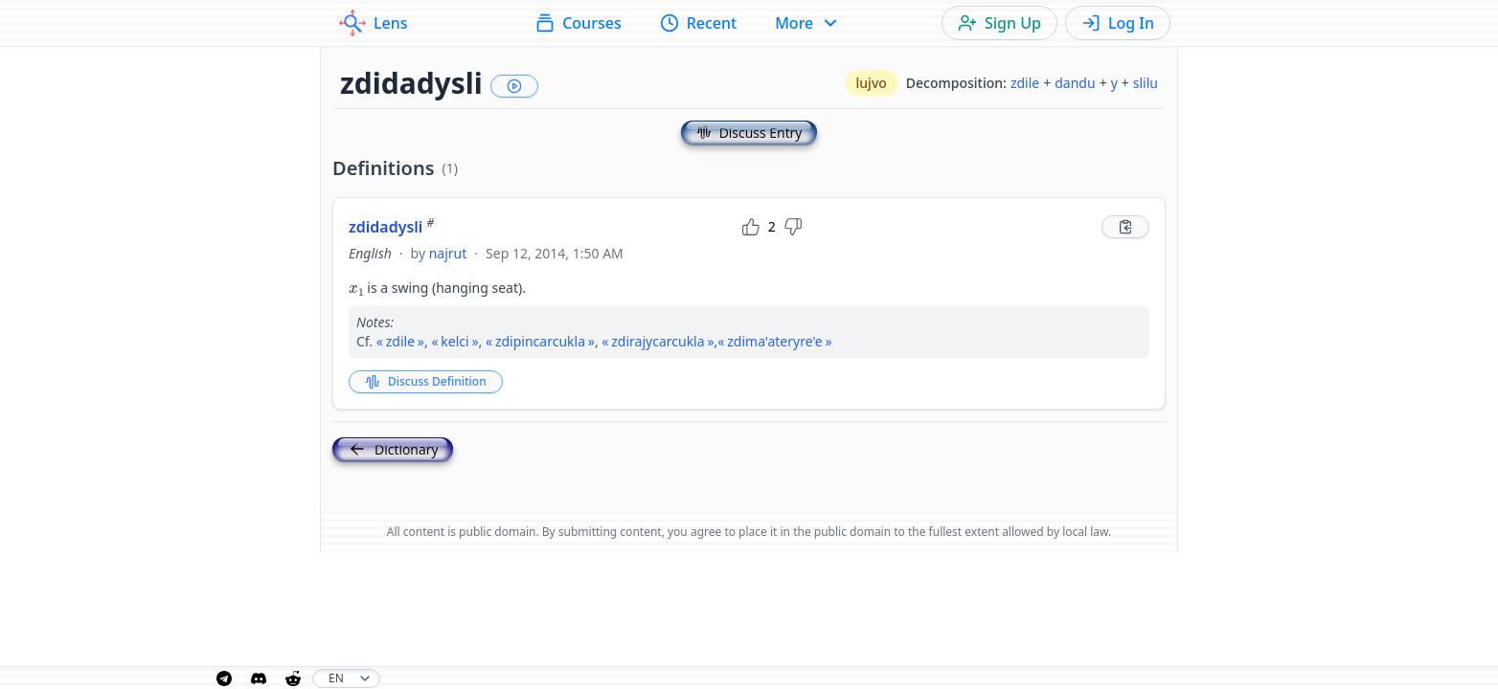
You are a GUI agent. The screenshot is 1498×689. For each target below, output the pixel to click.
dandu (1075, 83)
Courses (578, 22)
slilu (1145, 83)
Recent (699, 22)
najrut (448, 253)
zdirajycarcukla (657, 341)
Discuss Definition (426, 381)
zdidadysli (391, 226)
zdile (1024, 83)
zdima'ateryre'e (774, 341)
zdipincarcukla (540, 341)
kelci (454, 341)
